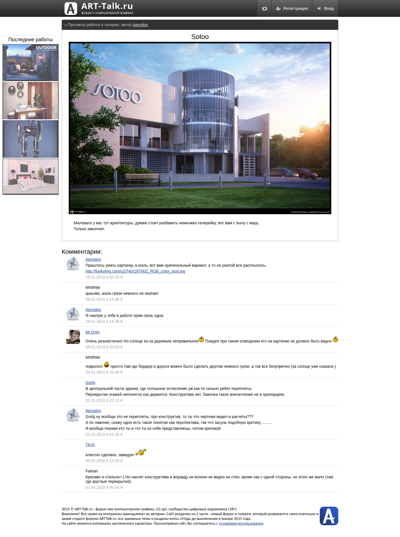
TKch (90, 444)
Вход (325, 8)
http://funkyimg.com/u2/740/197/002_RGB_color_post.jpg (135, 271)
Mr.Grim (93, 332)
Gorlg (90, 382)
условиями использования (241, 523)
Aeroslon (140, 24)
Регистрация (292, 8)
